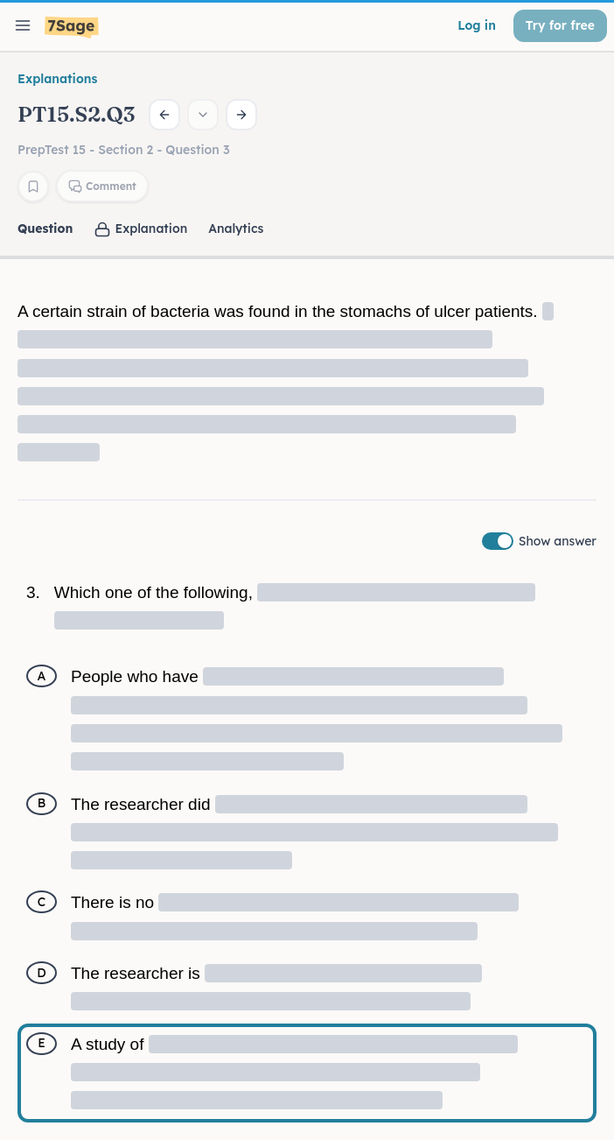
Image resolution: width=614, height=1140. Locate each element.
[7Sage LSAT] (72, 28)
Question (45, 228)
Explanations (57, 79)
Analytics (235, 228)
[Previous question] (164, 114)
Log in (476, 25)
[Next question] (241, 114)
